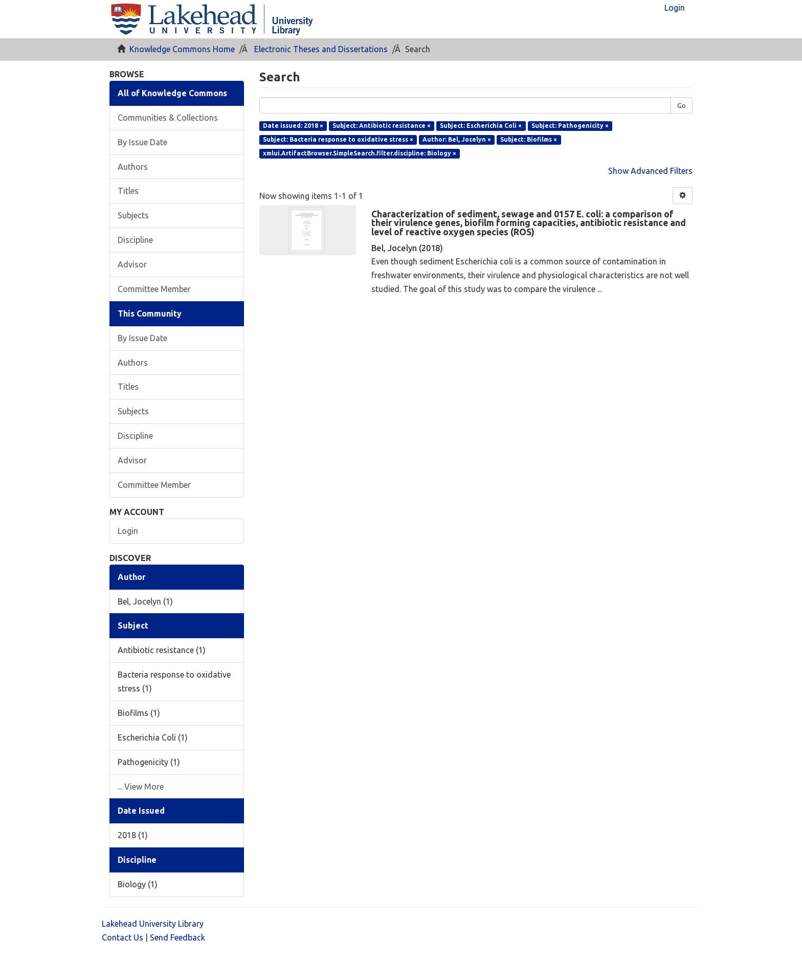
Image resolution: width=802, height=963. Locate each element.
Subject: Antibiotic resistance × (381, 125)
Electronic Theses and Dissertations (321, 49)
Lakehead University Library (153, 923)
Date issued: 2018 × (293, 125)
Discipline (135, 239)
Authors (133, 166)
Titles (128, 190)
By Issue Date (142, 142)
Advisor (132, 264)
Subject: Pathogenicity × (570, 125)
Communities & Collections (168, 117)
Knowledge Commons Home (182, 49)
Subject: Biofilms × (528, 139)
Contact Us (122, 937)
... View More (141, 786)
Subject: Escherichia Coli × (481, 125)
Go (681, 105)
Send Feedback (177, 937)
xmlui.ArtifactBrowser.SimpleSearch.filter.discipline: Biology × (359, 153)
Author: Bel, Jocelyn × (456, 139)
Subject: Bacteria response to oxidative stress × (338, 139)
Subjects (133, 215)
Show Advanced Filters (650, 170)
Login (128, 530)
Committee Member (154, 289)
